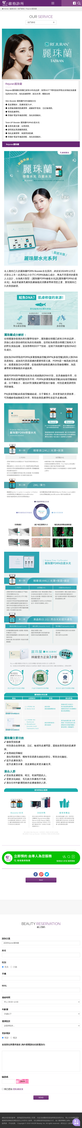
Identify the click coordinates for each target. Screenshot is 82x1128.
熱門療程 (21, 9)
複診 (13, 1038)
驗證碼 (5, 1077)
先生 (5, 967)
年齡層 (5, 1009)
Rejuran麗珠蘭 (12, 144)
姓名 (4, 950)
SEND (41, 1098)
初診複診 (6, 1033)
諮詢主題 (6, 939)
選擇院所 (6, 1021)
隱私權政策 (18, 1089)
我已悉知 (8, 1089)
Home (6, 9)
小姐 (13, 967)
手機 (4, 974)
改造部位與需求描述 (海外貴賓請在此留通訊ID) (23, 1045)
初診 (5, 1038)
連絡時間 (6, 997)
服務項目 (13, 9)
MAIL (4, 986)
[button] (41, 880)
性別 (4, 962)
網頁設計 (64, 1123)
